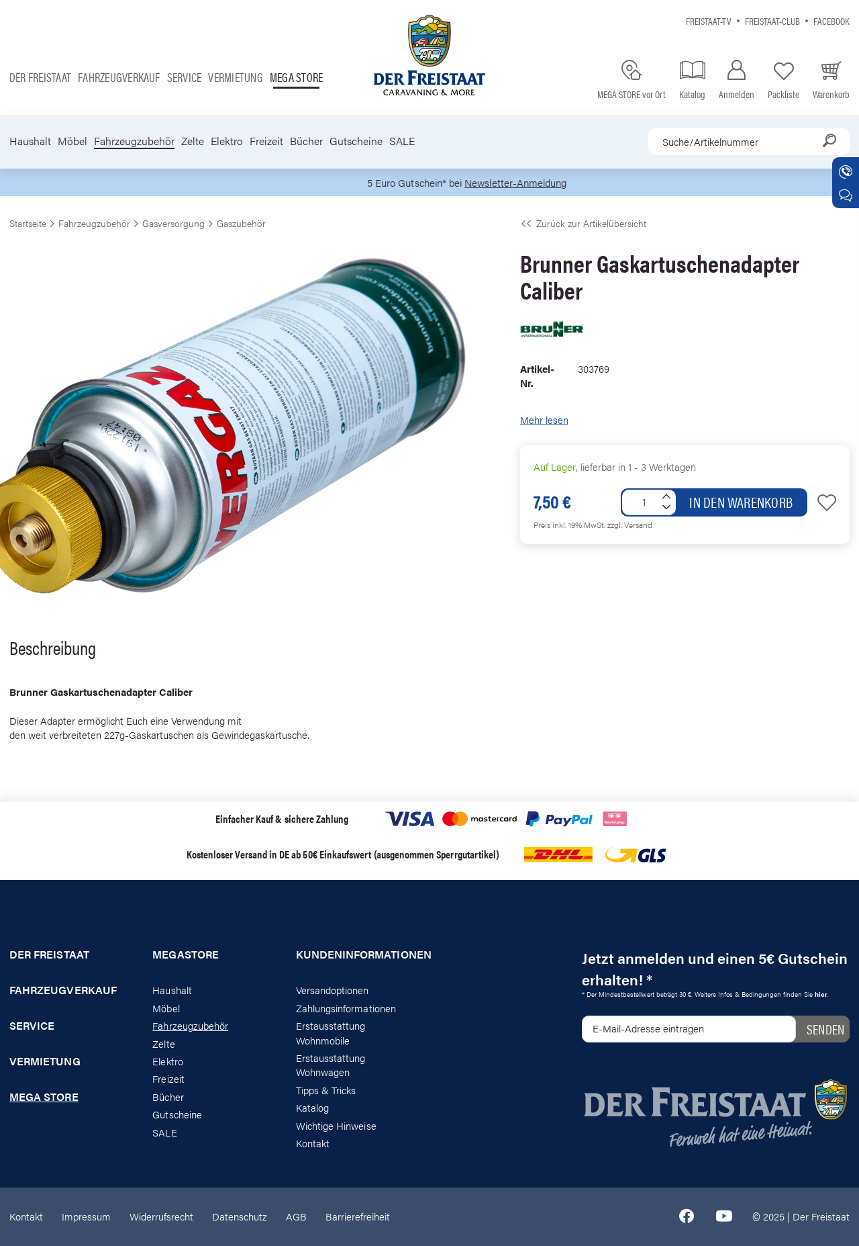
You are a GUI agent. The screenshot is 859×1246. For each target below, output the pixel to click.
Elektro (227, 141)
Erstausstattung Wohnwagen (331, 1065)
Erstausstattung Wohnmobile (331, 1032)
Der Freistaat (40, 77)
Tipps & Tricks (326, 1090)
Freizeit (266, 141)
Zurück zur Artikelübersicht (583, 223)
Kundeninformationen (358, 954)
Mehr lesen (544, 419)
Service (184, 77)
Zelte (192, 141)
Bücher (306, 141)
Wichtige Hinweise (336, 1125)
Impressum (86, 1216)
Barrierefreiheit (357, 1216)
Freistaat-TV (708, 20)
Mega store (296, 77)
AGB (296, 1216)
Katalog (312, 1107)
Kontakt (313, 1143)
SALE (402, 141)
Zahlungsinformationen (346, 1008)
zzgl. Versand (629, 525)
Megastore (185, 954)
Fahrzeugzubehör (134, 141)
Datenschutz (239, 1216)
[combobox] (749, 141)
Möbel (72, 141)
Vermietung (235, 77)
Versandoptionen (332, 990)
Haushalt (30, 141)
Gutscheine (356, 141)
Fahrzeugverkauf (119, 77)
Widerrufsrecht (161, 1216)
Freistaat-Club (772, 20)
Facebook (831, 20)
